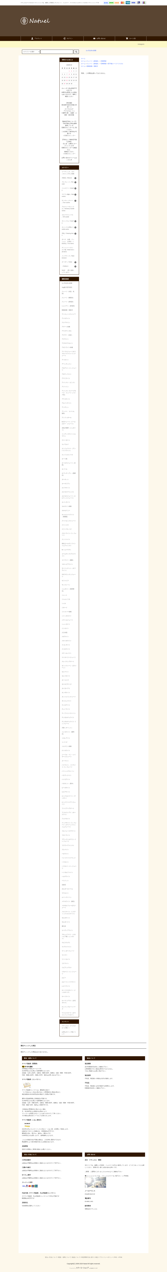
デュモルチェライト (68, 717)
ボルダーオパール (67, 889)
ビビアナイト (66, 792)
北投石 (64, 885)
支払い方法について (51, 1257)
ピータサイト (66, 787)
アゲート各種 (66, 326)
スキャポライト (66, 640)
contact (108, 1171)
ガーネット (65, 479)
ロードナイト (66, 996)
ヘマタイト (65, 862)
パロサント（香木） (68, 783)
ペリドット (65, 880)
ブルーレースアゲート (69, 831)
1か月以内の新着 (91, 50)
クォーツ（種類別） (68, 297)
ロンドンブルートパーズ (69, 1008)
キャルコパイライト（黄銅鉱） (68, 515)
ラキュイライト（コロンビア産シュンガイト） (69, 936)
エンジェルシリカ (67, 454)
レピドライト (66, 986)
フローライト (66, 835)
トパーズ (64, 742)
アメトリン (65, 386)
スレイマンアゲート (68, 661)
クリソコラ (65, 525)
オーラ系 (64, 459)
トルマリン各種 (66, 746)
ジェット (64, 595)
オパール (64, 469)
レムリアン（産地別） (69, 306)
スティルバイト (66, 653)
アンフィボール (66, 417)
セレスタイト (66, 676)
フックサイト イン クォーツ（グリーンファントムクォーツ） (69, 825)
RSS (115, 1257)
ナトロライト (66, 750)
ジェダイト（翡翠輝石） (68, 590)
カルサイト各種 (66, 506)
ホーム (83, 58)
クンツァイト (66, 539)
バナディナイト (66, 775)
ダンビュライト (66, 701)
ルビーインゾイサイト (69, 982)
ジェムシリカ (66, 599)
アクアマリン (66, 322)
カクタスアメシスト (68, 492)
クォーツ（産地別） (93, 61)
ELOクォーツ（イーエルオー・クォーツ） (69, 423)
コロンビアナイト (67, 564)
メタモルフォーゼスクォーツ (69, 906)
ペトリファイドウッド (69, 858)
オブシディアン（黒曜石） (69, 474)
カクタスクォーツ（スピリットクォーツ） (69, 497)
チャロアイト (66, 705)
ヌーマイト (65, 761)
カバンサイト (66, 502)
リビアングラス (66, 967)
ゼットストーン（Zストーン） (69, 666)
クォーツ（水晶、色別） (68, 292)
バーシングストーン (68, 771)
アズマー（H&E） (67, 335)
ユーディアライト (67, 930)
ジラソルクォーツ (67, 620)
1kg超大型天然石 (67, 287)
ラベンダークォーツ (68, 951)
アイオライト (66, 318)
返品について (76, 1257)
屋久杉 (64, 926)
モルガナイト (66, 918)
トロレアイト (66, 738)
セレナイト (65, 672)
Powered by (83, 1268)
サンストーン (66, 585)
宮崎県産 (103, 61)
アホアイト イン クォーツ (69, 369)
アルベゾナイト (66, 403)
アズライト (65, 339)
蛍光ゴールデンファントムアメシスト (69, 544)
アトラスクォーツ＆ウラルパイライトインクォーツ (69, 353)
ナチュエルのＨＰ (107, 1176)
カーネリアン (66, 483)
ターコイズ (65, 680)
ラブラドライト (66, 947)
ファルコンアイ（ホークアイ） (69, 813)
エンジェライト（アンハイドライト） (69, 449)
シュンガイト (66, 624)
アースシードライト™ (69, 314)
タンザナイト (66, 692)
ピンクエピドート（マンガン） (69, 797)
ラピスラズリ (66, 942)
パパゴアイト (66, 779)
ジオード (64, 607)
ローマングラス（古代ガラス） (69, 1001)
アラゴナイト (66, 399)
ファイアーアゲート (68, 808)
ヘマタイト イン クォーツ (69, 867)
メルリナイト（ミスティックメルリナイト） (69, 912)
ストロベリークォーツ (69, 657)
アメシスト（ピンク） (69, 382)
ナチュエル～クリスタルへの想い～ (69, 1027)
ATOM (120, 1257)
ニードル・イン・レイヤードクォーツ (69, 755)
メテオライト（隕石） (69, 901)
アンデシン (65, 407)
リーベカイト (66, 959)
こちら (73, 111)
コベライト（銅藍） (68, 560)
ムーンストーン (66, 897)
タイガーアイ (66, 688)
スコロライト (66, 649)
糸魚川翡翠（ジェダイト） (69, 429)
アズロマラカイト (67, 343)
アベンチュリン (66, 364)
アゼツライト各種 (67, 347)
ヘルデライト (66, 876)
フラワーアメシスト (68, 845)
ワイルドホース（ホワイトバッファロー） (69, 1014)
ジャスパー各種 (66, 611)
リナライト (65, 963)
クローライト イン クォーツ (69, 534)
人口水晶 (64, 632)
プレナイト (65, 849)
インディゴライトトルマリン (69, 435)
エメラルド (65, 444)
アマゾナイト (66, 378)
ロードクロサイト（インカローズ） (69, 991)
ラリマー (64, 955)
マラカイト (65, 893)
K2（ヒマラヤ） (67, 550)
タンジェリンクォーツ (69, 696)
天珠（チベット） (67, 728)
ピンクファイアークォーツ (69, 803)
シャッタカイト (66, 616)
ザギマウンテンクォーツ (69, 575)
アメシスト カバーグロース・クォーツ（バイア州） (69, 393)
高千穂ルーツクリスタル (115, 63)
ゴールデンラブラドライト (69, 555)
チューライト (66, 709)
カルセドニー (66, 510)
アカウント (36, 38)
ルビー (64, 978)
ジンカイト (65, 628)
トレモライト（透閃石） (68, 733)
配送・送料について (64, 1257)
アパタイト (65, 360)
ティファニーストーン (69, 713)
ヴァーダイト (66, 440)
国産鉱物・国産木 (92, 66)
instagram (141, 44)
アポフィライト (66, 374)
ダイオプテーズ (66, 684)
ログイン (68, 38)
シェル (64, 603)
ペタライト (65, 854)
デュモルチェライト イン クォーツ (69, 722)
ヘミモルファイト (67, 872)
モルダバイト (66, 922)
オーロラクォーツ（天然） (69, 464)
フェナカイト (66, 818)
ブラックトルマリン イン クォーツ (69, 840)
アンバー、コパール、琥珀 (69, 412)
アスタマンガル (66, 331)
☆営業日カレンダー (69, 135)
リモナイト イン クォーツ (69, 973)
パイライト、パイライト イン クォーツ (69, 766)
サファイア (65, 580)
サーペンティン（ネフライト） (69, 569)
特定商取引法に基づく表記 (89, 1257)
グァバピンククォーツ (69, 521)
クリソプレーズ (66, 529)
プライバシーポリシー (106, 1257)
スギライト (65, 636)
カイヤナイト (66, 488)
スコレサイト (66, 645)
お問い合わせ (99, 38)
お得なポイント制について (69, 1033)
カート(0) (131, 38)
